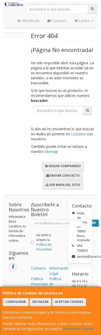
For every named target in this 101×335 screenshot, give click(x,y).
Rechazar (40, 302)
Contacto (57, 20)
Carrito (83, 20)
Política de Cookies (78, 328)
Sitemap (51, 151)
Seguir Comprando (63, 166)
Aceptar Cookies (69, 302)
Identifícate (29, 20)
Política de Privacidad (44, 246)
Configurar (16, 302)
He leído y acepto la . (44, 242)
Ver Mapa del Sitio (62, 185)
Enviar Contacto (63, 175)
